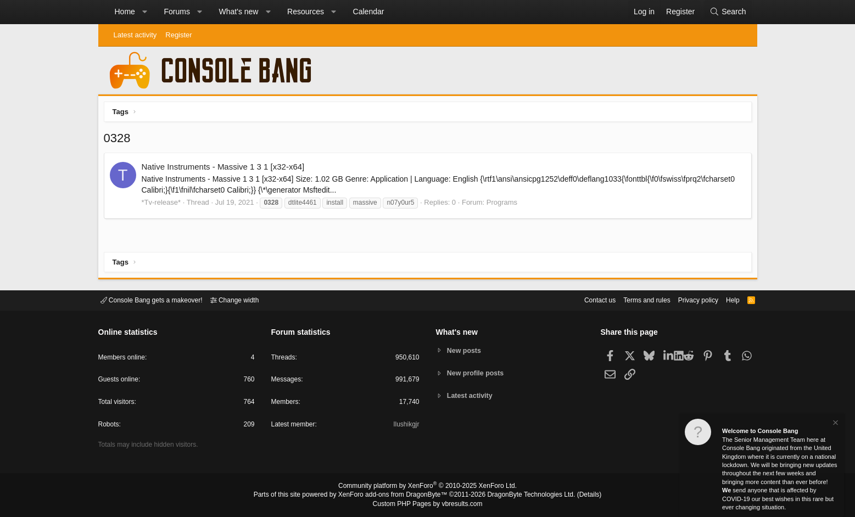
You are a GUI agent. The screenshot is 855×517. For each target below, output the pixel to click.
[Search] (727, 12)
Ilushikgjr (405, 426)
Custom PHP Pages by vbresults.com (427, 504)
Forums (176, 11)
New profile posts (477, 373)
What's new (239, 11)
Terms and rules (633, 299)
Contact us (583, 299)
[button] (144, 12)
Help (725, 299)
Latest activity (135, 35)
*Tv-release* (164, 205)
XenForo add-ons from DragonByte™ (395, 495)
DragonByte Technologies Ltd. (522, 495)
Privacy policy (688, 299)
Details (576, 495)
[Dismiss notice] (834, 424)
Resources (305, 11)
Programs (504, 205)
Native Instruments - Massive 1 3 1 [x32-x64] (226, 169)
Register (178, 35)
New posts (465, 350)
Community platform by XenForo (428, 487)
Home (125, 11)
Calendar (368, 11)
